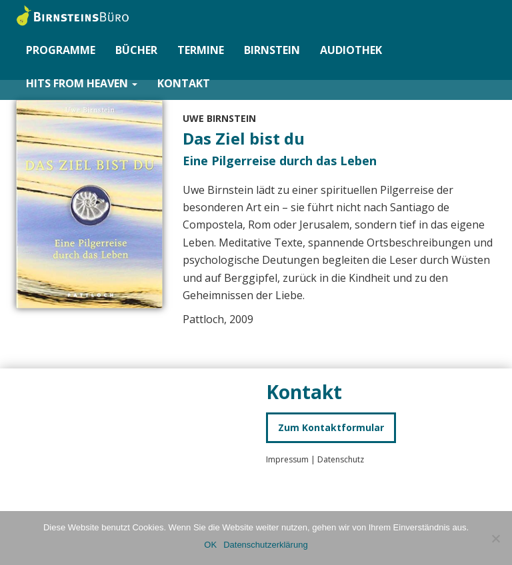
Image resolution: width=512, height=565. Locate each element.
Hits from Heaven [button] (81, 83)
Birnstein (272, 50)
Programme (60, 50)
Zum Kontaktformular (331, 427)
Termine (200, 50)
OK (210, 545)
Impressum (288, 459)
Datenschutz (340, 459)
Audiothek (351, 50)
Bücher (136, 50)
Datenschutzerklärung (265, 545)
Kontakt (183, 83)
